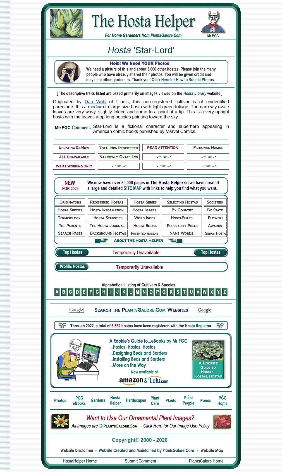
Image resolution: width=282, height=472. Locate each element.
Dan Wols (95, 101)
